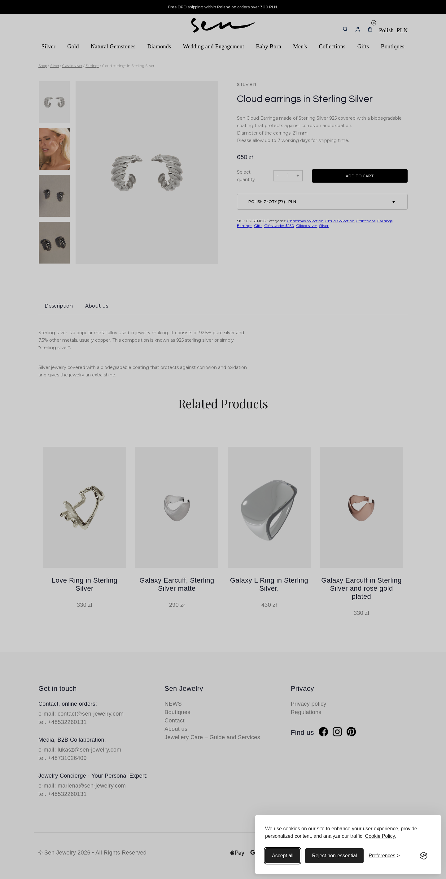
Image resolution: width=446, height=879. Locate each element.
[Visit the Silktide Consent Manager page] (423, 855)
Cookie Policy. (380, 836)
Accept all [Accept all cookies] (282, 855)
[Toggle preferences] (384, 855)
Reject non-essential (334, 855)
